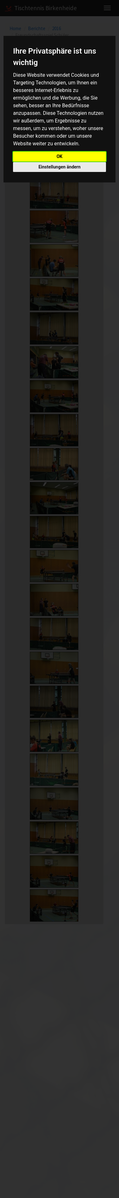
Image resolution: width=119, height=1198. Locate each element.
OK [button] (59, 156)
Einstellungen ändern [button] (59, 166)
